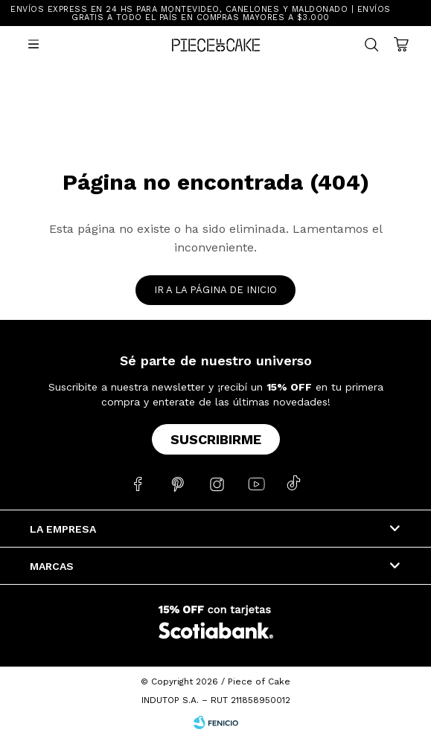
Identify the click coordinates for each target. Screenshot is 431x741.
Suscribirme (215, 439)
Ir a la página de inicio (215, 289)
